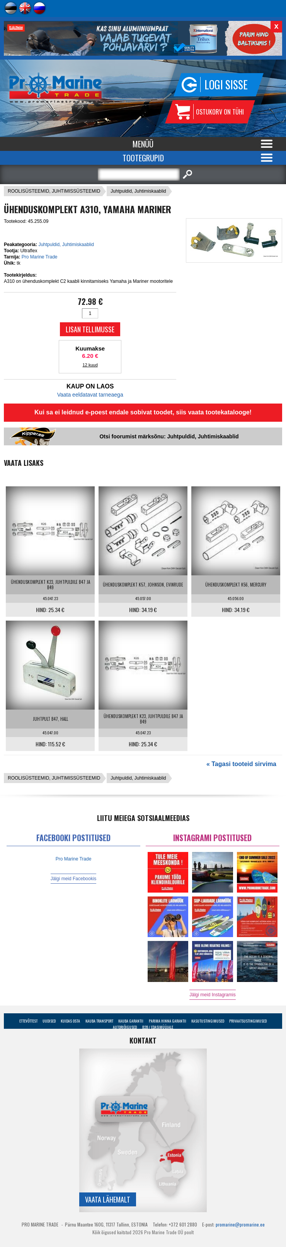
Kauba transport (99, 1021)
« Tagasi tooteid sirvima (241, 764)
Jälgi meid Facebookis (74, 878)
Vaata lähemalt (107, 1199)
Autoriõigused (125, 1027)
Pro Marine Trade (40, 257)
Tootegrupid (143, 158)
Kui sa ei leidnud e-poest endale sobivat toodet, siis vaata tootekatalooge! (143, 412)
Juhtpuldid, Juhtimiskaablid (138, 191)
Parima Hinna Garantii (167, 1021)
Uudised (49, 1021)
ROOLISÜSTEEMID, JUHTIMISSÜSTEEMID (54, 191)
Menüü (143, 144)
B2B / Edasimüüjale (157, 1027)
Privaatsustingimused (248, 1021)
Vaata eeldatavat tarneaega (90, 395)
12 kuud (90, 365)
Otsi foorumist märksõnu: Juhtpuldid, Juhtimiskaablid (168, 436)
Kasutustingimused (207, 1021)
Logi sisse (226, 84)
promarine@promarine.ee (240, 1224)
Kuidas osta (70, 1021)
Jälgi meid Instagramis (212, 994)
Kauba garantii (130, 1021)
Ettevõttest (28, 1021)
